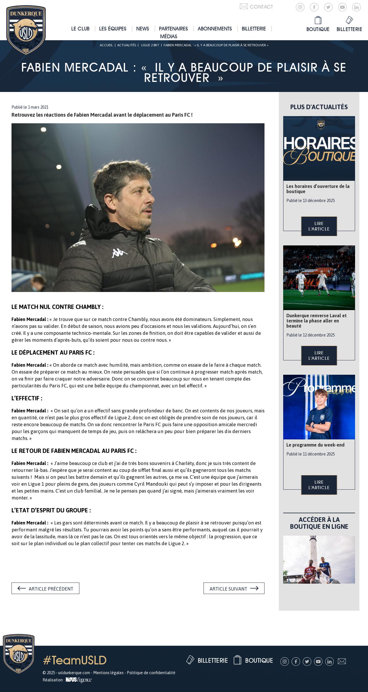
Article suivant (228, 588)
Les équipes (112, 29)
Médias (168, 36)
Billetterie (254, 29)
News (142, 29)
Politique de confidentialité (151, 672)
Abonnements (215, 29)
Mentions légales (108, 672)
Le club (80, 29)
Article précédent (51, 588)
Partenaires (173, 29)
